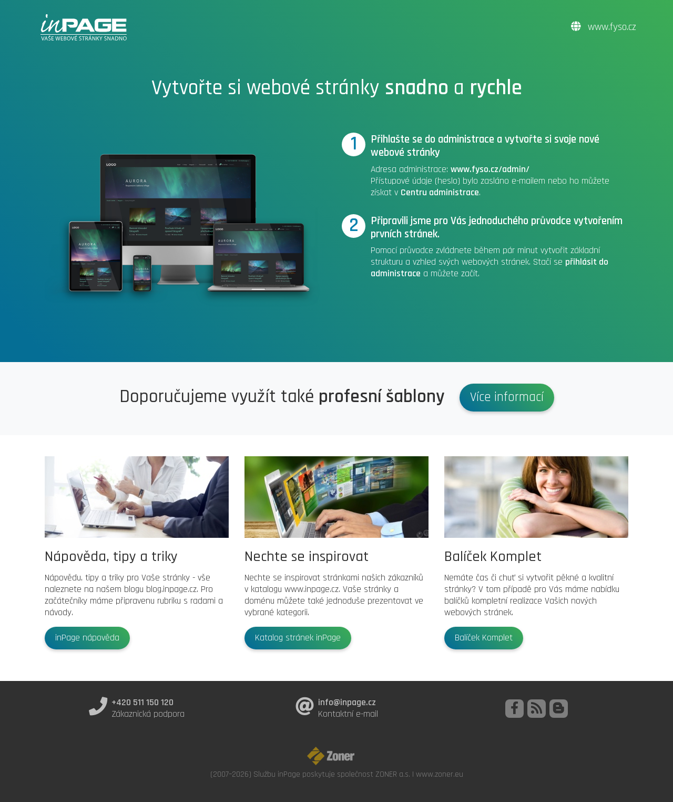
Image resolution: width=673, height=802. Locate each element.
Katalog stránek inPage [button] (298, 638)
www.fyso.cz (603, 27)
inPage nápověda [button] (87, 638)
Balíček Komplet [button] (484, 638)
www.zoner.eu (439, 774)
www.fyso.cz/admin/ (490, 169)
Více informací (507, 397)
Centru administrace (440, 192)
